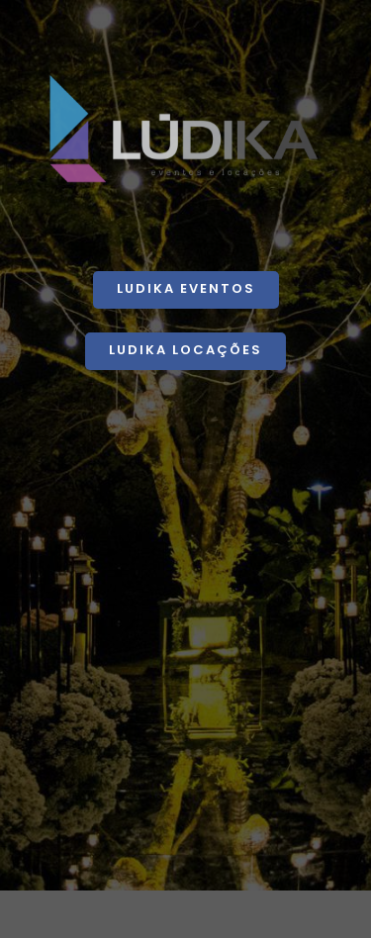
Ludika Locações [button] (185, 349)
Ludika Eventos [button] (186, 288)
